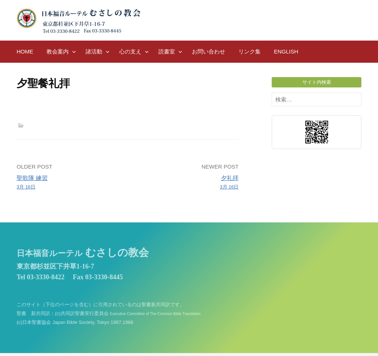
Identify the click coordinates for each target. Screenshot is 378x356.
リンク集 (249, 51)
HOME (25, 51)
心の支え (130, 51)
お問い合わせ (208, 51)
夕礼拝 (185, 183)
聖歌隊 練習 (70, 183)
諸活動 (94, 51)
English (286, 51)
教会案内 (58, 51)
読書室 (166, 51)
